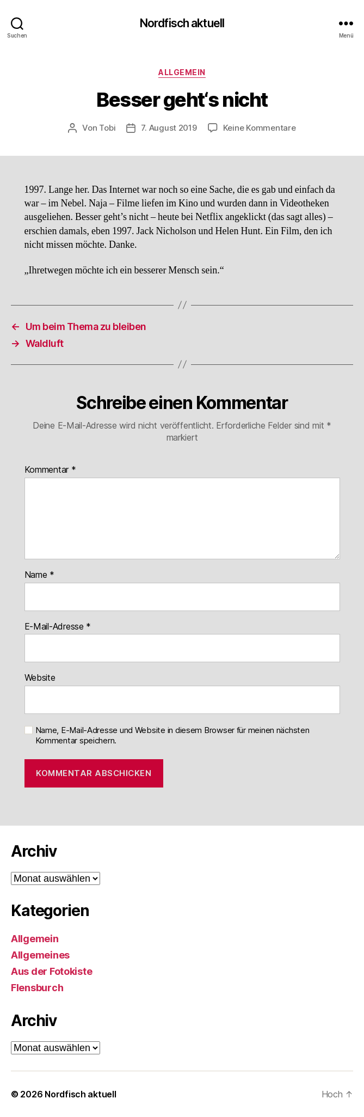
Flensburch (37, 987)
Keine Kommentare (259, 128)
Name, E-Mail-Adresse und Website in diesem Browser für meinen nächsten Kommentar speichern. (172, 735)
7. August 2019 (168, 128)
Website (39, 678)
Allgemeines (40, 955)
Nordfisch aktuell (182, 23)
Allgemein (182, 72)
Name (39, 575)
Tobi (107, 128)
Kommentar (50, 470)
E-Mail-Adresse (57, 627)
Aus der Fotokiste (51, 971)
